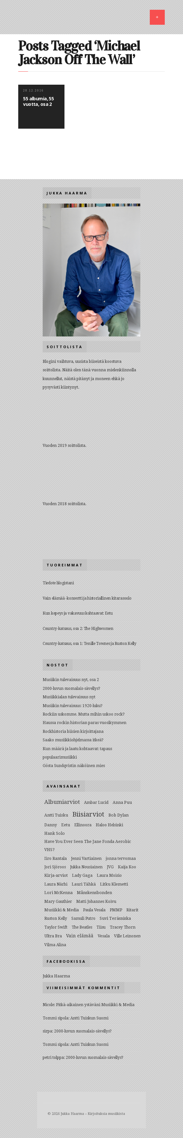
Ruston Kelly (55, 918)
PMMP (116, 910)
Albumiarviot (62, 802)
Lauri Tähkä (84, 884)
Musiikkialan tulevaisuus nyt (69, 697)
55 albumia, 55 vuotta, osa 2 (38, 101)
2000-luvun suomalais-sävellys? (71, 688)
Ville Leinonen (127, 936)
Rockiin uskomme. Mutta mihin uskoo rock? (84, 714)
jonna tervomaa (121, 858)
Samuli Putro (83, 918)
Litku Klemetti (114, 884)
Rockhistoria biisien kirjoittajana (73, 731)
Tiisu (101, 927)
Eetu (65, 824)
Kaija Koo (127, 867)
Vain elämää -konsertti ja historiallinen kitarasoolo (87, 598)
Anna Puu (122, 802)
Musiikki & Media (61, 909)
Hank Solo (54, 833)
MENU (157, 17)
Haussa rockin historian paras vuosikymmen (84, 722)
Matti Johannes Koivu (96, 901)
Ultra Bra (53, 935)
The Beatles (82, 927)
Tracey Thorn (122, 927)
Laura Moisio (109, 875)
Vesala (104, 935)
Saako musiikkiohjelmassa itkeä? (73, 740)
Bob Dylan (118, 815)
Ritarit (132, 910)
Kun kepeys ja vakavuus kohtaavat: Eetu (78, 613)
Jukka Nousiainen (86, 867)
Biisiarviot (88, 814)
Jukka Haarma (56, 976)
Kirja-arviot (56, 875)
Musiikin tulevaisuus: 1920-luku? (73, 706)
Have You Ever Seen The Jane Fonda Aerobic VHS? (87, 845)
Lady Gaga (82, 875)
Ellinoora (83, 825)
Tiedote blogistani (58, 583)
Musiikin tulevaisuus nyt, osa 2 (71, 679)
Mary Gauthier (58, 901)
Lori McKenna (58, 892)
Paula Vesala (94, 910)
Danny (50, 825)
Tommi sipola (55, 1018)
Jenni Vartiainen (86, 858)
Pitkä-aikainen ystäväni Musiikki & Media (95, 1005)
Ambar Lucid (96, 802)
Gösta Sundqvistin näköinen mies (74, 765)
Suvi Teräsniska (115, 918)
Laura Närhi (55, 884)
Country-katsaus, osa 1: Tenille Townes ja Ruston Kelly (89, 643)
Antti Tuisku (56, 815)
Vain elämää (79, 935)
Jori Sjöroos (55, 867)
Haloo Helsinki (109, 825)
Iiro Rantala (55, 858)
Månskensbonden (94, 892)
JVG (110, 867)
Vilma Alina (55, 945)
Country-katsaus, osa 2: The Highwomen (78, 628)
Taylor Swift (55, 927)
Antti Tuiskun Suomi (89, 1018)
